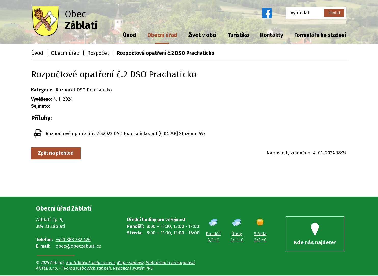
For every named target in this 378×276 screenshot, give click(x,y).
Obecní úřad (162, 35)
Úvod (129, 35)
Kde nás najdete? (315, 234)
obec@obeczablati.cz (78, 246)
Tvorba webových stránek (86, 268)
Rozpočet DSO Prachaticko (84, 90)
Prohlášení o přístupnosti (170, 263)
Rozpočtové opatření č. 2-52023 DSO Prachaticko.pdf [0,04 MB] (112, 133)
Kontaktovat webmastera (90, 263)
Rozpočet (98, 53)
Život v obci (202, 35)
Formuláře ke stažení (320, 35)
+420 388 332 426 (73, 239)
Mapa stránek (130, 263)
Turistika (238, 35)
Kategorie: (42, 90)
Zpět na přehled (56, 153)
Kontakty (271, 35)
